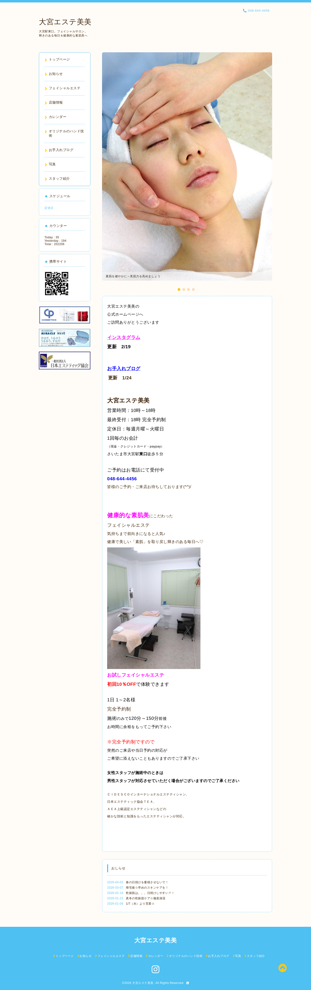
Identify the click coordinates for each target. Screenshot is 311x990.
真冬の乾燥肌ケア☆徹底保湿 (145, 898)
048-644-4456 (122, 478)
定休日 (49, 208)
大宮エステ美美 (65, 22)
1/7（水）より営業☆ (140, 903)
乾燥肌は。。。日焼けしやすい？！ (150, 893)
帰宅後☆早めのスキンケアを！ (147, 887)
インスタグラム (123, 337)
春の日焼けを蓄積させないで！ (147, 882)
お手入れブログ (123, 368)
